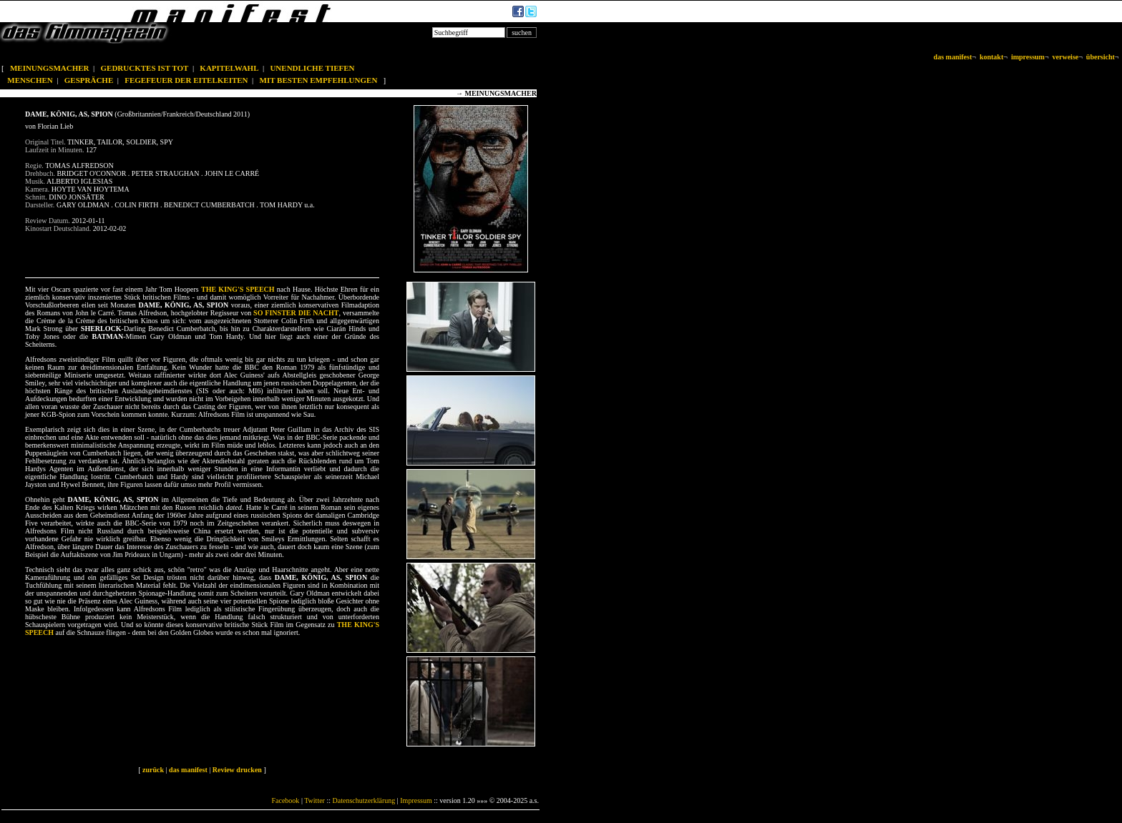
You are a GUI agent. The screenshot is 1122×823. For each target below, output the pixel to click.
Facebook (285, 800)
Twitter (314, 800)
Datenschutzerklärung (364, 800)
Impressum (415, 800)
